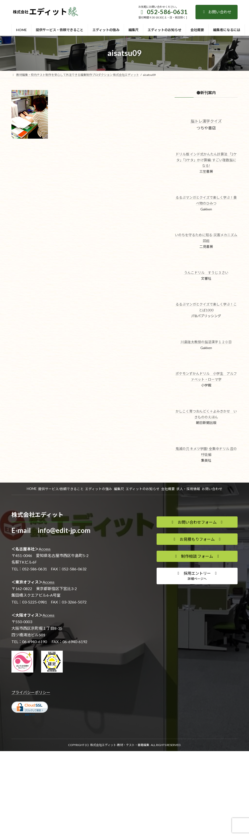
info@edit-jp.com (64, 530)
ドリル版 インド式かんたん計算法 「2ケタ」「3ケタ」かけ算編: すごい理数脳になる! (206, 160)
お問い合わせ (216, 11)
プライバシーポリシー (30, 692)
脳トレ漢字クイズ (206, 121)
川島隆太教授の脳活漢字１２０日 (205, 342)
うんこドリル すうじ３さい (206, 272)
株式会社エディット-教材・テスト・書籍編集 (119, 745)
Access (45, 549)
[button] (197, 522)
